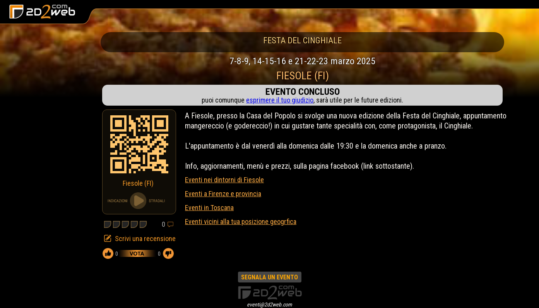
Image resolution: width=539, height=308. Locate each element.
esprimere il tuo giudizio (279, 100)
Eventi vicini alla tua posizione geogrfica (240, 221)
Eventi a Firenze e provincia (223, 194)
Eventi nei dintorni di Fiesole (224, 180)
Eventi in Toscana (209, 208)
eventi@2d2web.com (269, 304)
